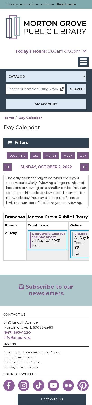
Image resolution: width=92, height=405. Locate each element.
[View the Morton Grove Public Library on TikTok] (38, 385)
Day (83, 155)
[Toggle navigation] (83, 62)
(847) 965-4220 (17, 332)
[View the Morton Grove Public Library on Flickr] (68, 385)
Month (50, 155)
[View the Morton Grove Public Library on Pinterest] (83, 385)
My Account (46, 104)
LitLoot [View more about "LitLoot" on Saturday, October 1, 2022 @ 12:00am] (80, 233)
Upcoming (17, 155)
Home (8, 118)
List (35, 155)
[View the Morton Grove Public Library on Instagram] (23, 385)
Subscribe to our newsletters (46, 290)
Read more (66, 4)
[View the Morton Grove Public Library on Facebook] (9, 385)
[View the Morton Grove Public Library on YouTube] (53, 385)
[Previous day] (7, 167)
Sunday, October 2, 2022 (46, 167)
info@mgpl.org (17, 337)
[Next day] (84, 167)
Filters (22, 142)
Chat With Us (52, 399)
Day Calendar (30, 118)
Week (67, 155)
